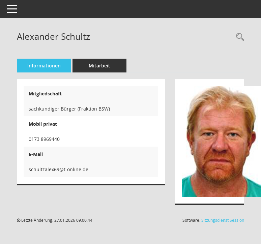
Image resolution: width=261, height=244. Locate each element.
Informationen (44, 65)
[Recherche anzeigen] (238, 37)
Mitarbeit (99, 65)
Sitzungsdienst (222, 220)
